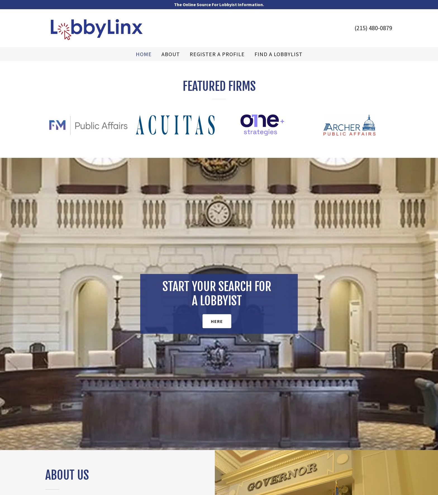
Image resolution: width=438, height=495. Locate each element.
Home (144, 54)
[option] (88, 125)
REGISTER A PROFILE (217, 54)
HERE (217, 321)
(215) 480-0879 (373, 28)
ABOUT (170, 54)
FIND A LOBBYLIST (278, 54)
